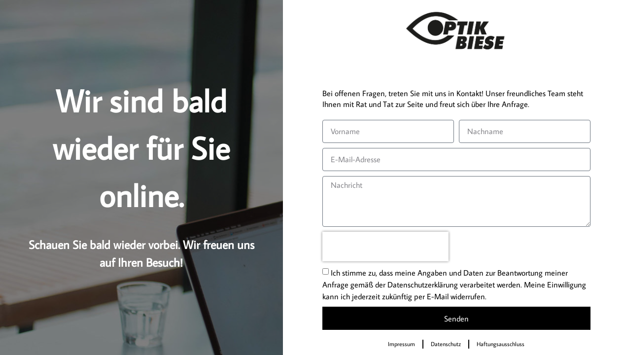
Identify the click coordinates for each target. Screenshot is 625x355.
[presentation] (385, 246)
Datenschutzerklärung (422, 284)
